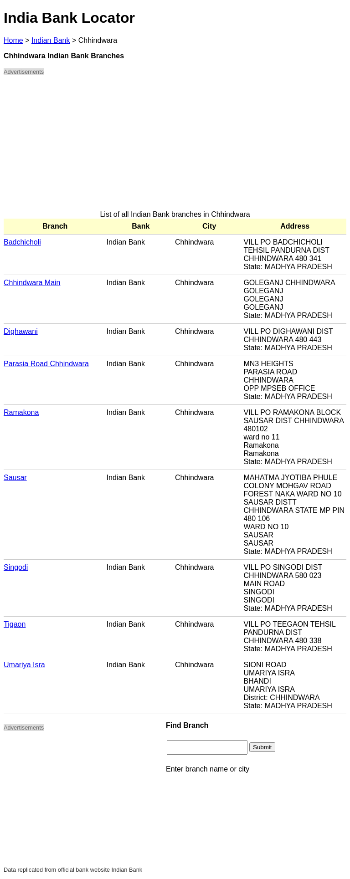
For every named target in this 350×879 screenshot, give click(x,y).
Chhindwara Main (32, 282)
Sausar (15, 477)
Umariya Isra (24, 665)
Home (13, 40)
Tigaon (15, 624)
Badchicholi (22, 242)
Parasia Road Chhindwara (46, 364)
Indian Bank (50, 40)
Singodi (16, 567)
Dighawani (21, 331)
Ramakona (21, 412)
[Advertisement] (175, 146)
